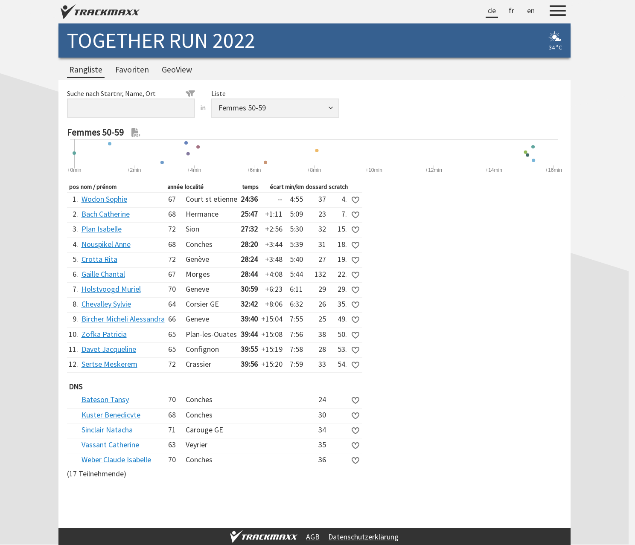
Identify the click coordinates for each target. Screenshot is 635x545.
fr (511, 10)
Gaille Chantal (103, 274)
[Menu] (557, 12)
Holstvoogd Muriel (111, 289)
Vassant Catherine (110, 444)
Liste (218, 93)
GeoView (177, 69)
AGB (313, 537)
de (492, 10)
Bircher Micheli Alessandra (123, 319)
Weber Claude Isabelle (116, 459)
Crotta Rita (99, 259)
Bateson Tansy (105, 399)
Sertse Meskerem (109, 364)
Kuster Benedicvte (111, 415)
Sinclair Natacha (107, 430)
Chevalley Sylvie (106, 304)
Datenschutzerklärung (363, 537)
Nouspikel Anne (106, 244)
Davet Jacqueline (109, 349)
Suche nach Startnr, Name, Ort (131, 93)
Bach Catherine (106, 214)
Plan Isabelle (102, 229)
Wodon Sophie (104, 199)
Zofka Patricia (104, 334)
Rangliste (85, 69)
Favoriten (132, 69)
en (531, 10)
